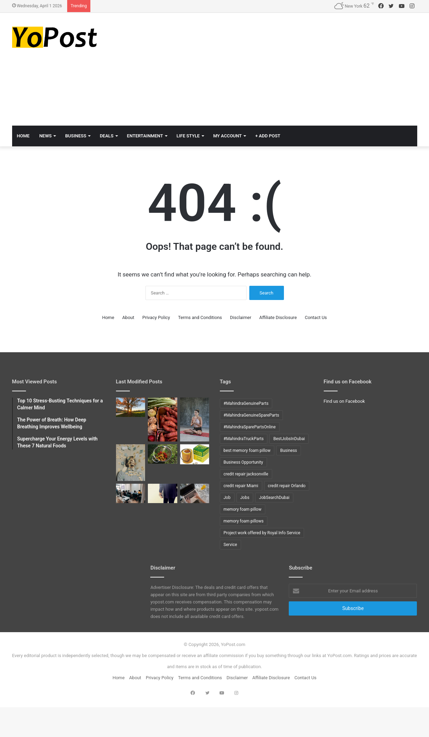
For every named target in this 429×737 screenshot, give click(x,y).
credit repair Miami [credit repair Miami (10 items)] (241, 485)
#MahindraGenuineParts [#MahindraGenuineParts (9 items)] (246, 403)
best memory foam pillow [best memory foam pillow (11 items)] (247, 450)
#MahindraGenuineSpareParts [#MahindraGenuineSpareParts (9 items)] (251, 415)
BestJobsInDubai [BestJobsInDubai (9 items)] (289, 438)
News (45, 135)
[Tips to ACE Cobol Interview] (194, 493)
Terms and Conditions (200, 317)
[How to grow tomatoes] (162, 454)
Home (108, 317)
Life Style (188, 135)
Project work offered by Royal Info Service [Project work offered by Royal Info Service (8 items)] (262, 532)
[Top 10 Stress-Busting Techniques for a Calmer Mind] (130, 462)
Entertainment (145, 135)
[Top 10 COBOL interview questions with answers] (162, 493)
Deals (106, 135)
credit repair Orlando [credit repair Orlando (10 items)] (287, 485)
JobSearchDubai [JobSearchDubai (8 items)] (274, 497)
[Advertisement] (283, 68)
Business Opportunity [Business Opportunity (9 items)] (243, 462)
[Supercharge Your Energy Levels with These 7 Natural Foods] (162, 420)
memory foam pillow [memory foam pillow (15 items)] (242, 509)
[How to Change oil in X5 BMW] (194, 454)
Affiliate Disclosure (278, 317)
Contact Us (316, 317)
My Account (227, 135)
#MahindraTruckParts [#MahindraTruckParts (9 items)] (244, 438)
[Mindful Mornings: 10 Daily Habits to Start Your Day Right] (130, 407)
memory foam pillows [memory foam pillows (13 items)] (244, 521)
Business (75, 135)
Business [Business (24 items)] (288, 450)
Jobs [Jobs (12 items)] (244, 497)
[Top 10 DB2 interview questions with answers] (130, 493)
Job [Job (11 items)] (227, 497)
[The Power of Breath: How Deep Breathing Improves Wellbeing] (194, 420)
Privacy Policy (156, 317)
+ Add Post (267, 135)
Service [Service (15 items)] (230, 544)
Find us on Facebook (344, 401)
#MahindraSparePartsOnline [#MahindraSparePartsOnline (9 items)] (250, 427)
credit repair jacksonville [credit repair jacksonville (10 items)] (246, 474)
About (128, 317)
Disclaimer (240, 317)
